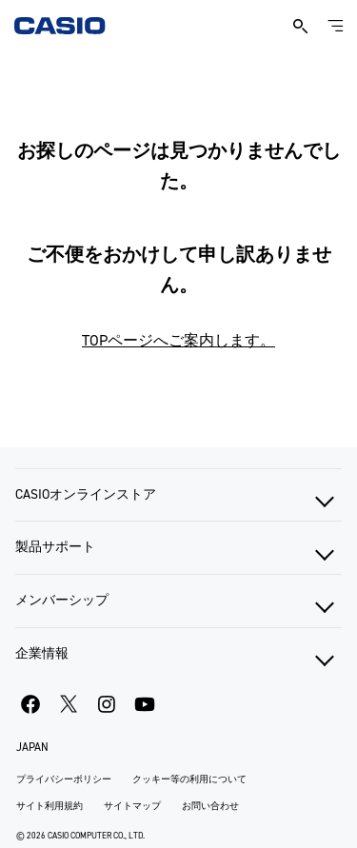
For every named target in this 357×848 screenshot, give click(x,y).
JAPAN (32, 747)
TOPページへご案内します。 (178, 340)
